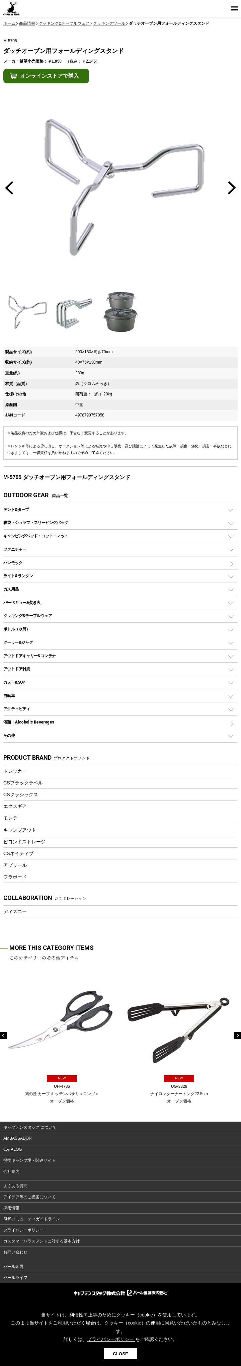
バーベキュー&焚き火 (22, 602)
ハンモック (12, 562)
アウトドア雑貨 (16, 668)
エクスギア (15, 806)
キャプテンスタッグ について (30, 1127)
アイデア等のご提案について (29, 1197)
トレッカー (15, 771)
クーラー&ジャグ (18, 642)
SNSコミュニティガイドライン (31, 1219)
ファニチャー (14, 549)
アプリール (15, 865)
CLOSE (120, 1353)
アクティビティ (16, 708)
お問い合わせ (15, 1252)
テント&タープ (16, 509)
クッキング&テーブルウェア (27, 615)
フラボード (15, 877)
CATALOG (12, 1149)
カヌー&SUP (14, 682)
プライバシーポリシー (23, 1230)
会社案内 (11, 1171)
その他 (9, 735)
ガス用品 (11, 589)
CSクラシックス (20, 794)
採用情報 (11, 1208)
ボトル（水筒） (16, 628)
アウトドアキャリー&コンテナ (29, 655)
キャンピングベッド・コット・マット (35, 535)
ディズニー (15, 911)
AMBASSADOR (17, 1138)
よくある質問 (15, 1186)
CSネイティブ (18, 853)
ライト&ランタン (18, 575)
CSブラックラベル (23, 782)
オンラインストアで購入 (49, 76)
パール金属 (13, 1266)
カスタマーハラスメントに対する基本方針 (41, 1241)
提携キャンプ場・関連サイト (29, 1160)
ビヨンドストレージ (24, 841)
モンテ (10, 818)
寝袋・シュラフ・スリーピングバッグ (35, 522)
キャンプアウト (19, 830)
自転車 (9, 695)
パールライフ (15, 1277)
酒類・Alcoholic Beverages (28, 722)
